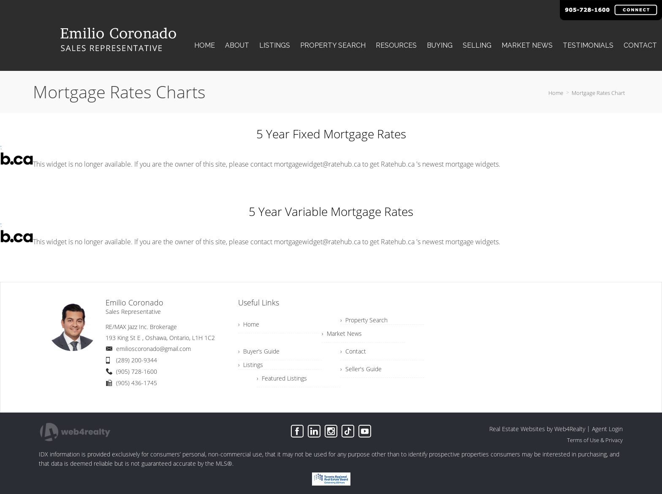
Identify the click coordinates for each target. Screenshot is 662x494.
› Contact (353, 351)
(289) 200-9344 (136, 360)
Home (555, 93)
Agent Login (607, 429)
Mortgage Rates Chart (598, 93)
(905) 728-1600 (136, 371)
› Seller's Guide (361, 369)
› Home (248, 324)
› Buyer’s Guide (258, 351)
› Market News (342, 333)
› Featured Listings (282, 378)
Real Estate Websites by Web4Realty (537, 429)
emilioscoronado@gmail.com (153, 349)
